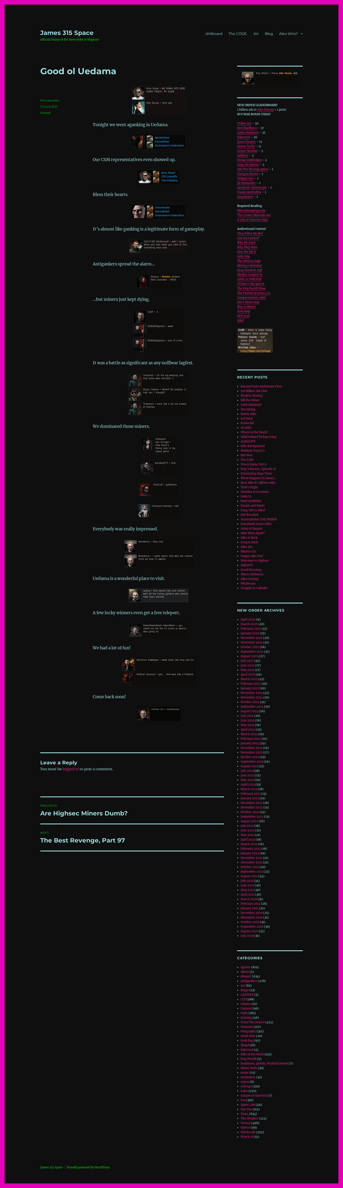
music (245, 1073)
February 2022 (251, 849)
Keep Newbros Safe (249, 270)
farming (246, 1018)
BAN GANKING (251, 501)
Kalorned (243, 137)
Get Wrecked (249, 515)
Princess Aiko (49, 100)
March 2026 (249, 624)
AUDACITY (248, 441)
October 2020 (250, 922)
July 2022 (247, 826)
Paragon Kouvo (247, 174)
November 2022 (252, 807)
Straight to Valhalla (254, 588)
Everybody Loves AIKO (256, 524)
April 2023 (248, 784)
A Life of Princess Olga (252, 220)
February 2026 (251, 629)
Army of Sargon (251, 528)
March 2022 (249, 844)
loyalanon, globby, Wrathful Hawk (264, 1063)
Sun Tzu (246, 1109)
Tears (244, 1114)
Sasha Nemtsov (248, 132)
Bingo (245, 990)
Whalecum (248, 583)
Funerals (247, 1027)
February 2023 (251, 794)
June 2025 (248, 665)
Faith (244, 1013)
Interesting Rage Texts (256, 473)
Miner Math (249, 1068)
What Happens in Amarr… (258, 478)
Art (256, 34)
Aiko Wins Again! (253, 533)
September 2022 (252, 816)
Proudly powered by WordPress (88, 1167)
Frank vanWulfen (249, 192)
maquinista (245, 197)
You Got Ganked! (248, 238)
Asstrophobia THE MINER (259, 519)
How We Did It (246, 252)
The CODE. (238, 34)
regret (245, 1082)
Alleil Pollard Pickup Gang (258, 437)
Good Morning (251, 570)
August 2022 (249, 821)
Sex (243, 1100)
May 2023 (247, 780)
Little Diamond (251, 405)
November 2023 (251, 752)
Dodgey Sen (245, 178)
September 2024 (252, 706)
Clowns (246, 1004)
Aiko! (240, 320)
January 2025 (250, 688)
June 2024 (248, 720)
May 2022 (247, 835)
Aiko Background (253, 446)
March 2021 (249, 899)
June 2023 (247, 775)
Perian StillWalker (249, 160)
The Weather (250, 1118)
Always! (45, 112)
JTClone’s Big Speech (250, 284)
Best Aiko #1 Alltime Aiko (258, 483)
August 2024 (249, 711)
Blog (269, 34)
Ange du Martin (248, 165)
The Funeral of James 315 (253, 293)
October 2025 (250, 647)
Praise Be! (247, 423)
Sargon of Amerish (254, 1095)
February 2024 (251, 739)
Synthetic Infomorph (252, 187)
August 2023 (249, 766)
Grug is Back (249, 542)
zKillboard (213, 34)
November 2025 (252, 642)
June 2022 (248, 830)
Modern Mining (252, 395)
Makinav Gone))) (253, 450)
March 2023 (249, 789)
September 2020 (252, 926)
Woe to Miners (246, 307)
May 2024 (247, 725)
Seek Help (243, 311)
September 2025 (252, 651)
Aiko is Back (249, 538)
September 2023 (252, 761)
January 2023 (250, 798)
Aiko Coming (250, 579)
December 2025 (251, 638)
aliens (245, 972)
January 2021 (250, 908)
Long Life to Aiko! (253, 510)
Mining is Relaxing (249, 265)
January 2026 (250, 633)
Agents (245, 967)
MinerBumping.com (251, 210)
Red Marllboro (247, 128)
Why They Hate (247, 247)
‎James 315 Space (67, 32)
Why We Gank (246, 242)
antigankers (249, 981)
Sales (244, 1091)
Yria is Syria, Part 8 (253, 464)
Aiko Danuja (265, 110)
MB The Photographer (252, 169)
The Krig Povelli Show (251, 288)
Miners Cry (248, 551)
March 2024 (249, 734)
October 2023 (250, 757)
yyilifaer (242, 155)
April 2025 (248, 674)
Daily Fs (246, 496)
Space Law (248, 1105)
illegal (245, 1045)
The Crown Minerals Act (254, 215)
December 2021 (251, 858)
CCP (243, 999)
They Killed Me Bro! (250, 233)
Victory (246, 1123)
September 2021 (252, 871)
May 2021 (247, 890)
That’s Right (249, 487)
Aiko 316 (246, 547)
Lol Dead (247, 418)
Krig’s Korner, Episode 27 (258, 469)
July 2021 (247, 881)
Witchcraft (248, 1132)
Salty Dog (243, 256)
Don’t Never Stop (248, 302)
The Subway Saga (249, 261)
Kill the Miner (250, 400)
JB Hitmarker (246, 183)
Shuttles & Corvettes (255, 492)
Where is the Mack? (254, 432)
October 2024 (250, 702)
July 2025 (247, 661)
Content (246, 1008)
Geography (248, 1031)
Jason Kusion (246, 142)
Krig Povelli (248, 1059)
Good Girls (248, 1036)
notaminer (248, 1077)
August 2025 (249, 656)
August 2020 (249, 931)
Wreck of (247, 1137)
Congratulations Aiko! (251, 297)
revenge (246, 1086)
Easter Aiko (248, 414)
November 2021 (251, 862)
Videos (245, 1128)
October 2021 (250, 867)
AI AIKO (246, 428)
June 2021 (247, 885)
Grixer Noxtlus (247, 151)
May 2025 (247, 670)
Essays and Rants (253, 505)
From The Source (253, 1022)
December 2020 (251, 913)
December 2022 (251, 803)
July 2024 (247, 716)
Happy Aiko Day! (252, 556)
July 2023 (247, 771)
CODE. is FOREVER (249, 279)
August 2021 (249, 876)
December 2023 (251, 748)
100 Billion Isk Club (254, 391)
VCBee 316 (244, 123)
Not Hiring (248, 409)
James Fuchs (246, 146)
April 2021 (248, 894)
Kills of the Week (252, 1054)
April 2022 (248, 839)
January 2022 (250, 853)
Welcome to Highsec (255, 560)
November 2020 (252, 917)
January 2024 (250, 743)
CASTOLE (247, 995)
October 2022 (250, 812)
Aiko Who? (288, 34)
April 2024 (248, 729)
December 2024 (251, 693)
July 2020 (247, 936)
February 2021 (250, 904)
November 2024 (252, 697)
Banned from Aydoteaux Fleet (261, 386)
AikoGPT (247, 565)
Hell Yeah (243, 316)
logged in (71, 769)
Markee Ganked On (249, 275)
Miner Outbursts (252, 574)
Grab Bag (247, 1040)
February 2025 (251, 684)
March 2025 (249, 679)
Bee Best (246, 455)
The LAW (247, 460)
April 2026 (248, 619)
